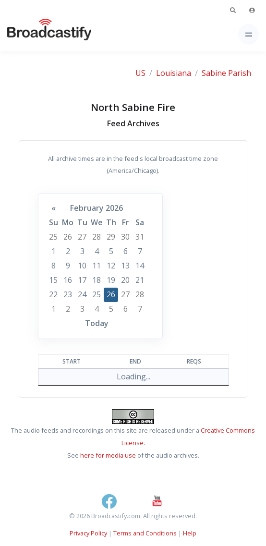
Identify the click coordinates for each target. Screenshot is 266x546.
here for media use (108, 455)
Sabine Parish (226, 73)
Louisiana (173, 73)
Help (189, 533)
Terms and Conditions (145, 533)
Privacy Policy (88, 533)
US (140, 73)
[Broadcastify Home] (34, 34)
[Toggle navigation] (248, 34)
